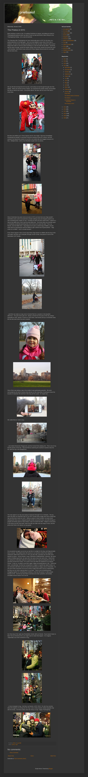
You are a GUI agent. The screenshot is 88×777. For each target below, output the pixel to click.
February (67, 89)
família (13, 744)
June (66, 80)
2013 (65, 107)
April (66, 85)
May (66, 82)
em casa (65, 31)
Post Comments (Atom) (20, 758)
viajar (16, 744)
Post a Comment (14, 752)
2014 (65, 65)
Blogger (51, 768)
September (68, 74)
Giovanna (65, 38)
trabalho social (66, 50)
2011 (65, 111)
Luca (64, 42)
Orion (64, 46)
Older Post (53, 756)
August (67, 76)
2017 (65, 59)
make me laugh (67, 44)
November (67, 69)
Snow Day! (67, 93)
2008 (65, 118)
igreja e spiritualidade (68, 40)
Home (32, 756)
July (66, 78)
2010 (65, 113)
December (67, 67)
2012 (65, 109)
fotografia (65, 36)
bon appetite (66, 29)
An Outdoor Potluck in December (70, 100)
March (66, 87)
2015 (65, 63)
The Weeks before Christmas (72, 95)
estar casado (66, 33)
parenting (65, 48)
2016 (65, 61)
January (67, 91)
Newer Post (11, 756)
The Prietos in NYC (69, 103)
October (67, 71)
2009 (65, 115)
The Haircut (67, 98)
